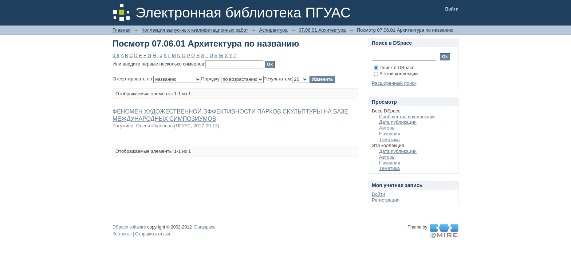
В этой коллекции (396, 73)
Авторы (387, 128)
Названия (389, 133)
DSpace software (129, 227)
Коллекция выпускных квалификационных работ (195, 30)
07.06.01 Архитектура (322, 30)
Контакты (122, 234)
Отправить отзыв (152, 234)
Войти (451, 9)
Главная (121, 30)
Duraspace (204, 227)
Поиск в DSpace (394, 67)
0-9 (116, 55)
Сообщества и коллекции (407, 116)
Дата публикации (398, 122)
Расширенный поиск (394, 83)
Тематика (389, 139)
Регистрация (385, 200)
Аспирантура (273, 30)
